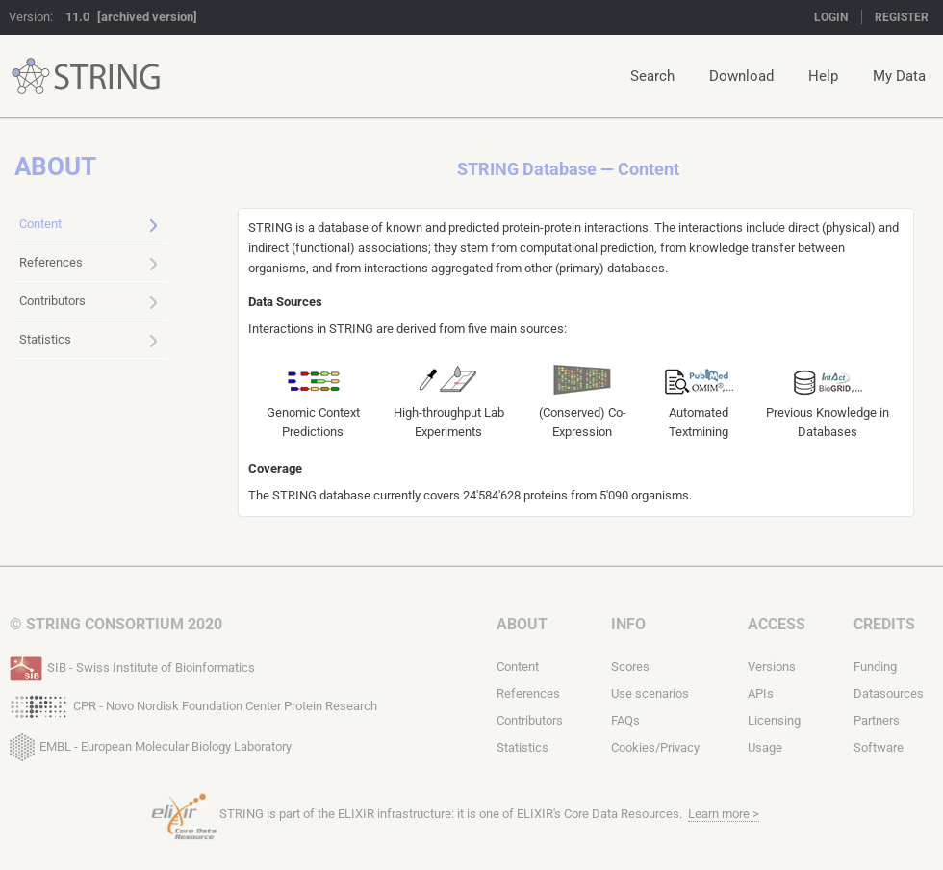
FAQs (625, 720)
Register (902, 17)
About (522, 624)
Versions (772, 666)
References (89, 263)
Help (823, 76)
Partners (877, 720)
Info (628, 624)
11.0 (77, 17)
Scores (630, 666)
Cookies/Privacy (655, 747)
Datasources (889, 693)
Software (879, 747)
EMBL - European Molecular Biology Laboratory (151, 743)
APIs (761, 693)
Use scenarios (650, 693)
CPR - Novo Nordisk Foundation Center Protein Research (193, 704)
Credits (884, 624)
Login (831, 17)
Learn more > (723, 813)
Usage (765, 747)
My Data (899, 76)
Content (89, 225)
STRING (31, 76)
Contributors (89, 302)
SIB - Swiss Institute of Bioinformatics (132, 666)
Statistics (89, 340)
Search (652, 76)
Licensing (774, 720)
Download (741, 76)
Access (776, 624)
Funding (875, 666)
